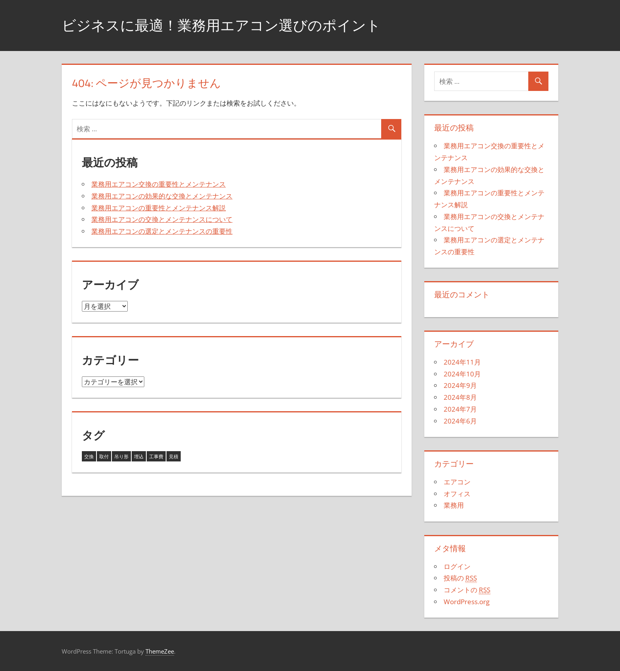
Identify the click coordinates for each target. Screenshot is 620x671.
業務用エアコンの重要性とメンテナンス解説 (158, 207)
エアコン (457, 481)
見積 (173, 456)
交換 (89, 456)
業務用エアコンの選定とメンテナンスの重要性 (161, 231)
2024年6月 (460, 420)
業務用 (454, 505)
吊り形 (121, 456)
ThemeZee (160, 651)
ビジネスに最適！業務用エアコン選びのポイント (221, 25)
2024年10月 (462, 373)
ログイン (457, 566)
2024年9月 (460, 385)
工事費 (156, 456)
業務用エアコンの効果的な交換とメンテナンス (161, 195)
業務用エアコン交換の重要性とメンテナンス (158, 184)
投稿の (460, 578)
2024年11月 (462, 362)
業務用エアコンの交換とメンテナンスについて (161, 219)
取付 (104, 456)
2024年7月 (460, 409)
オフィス (457, 493)
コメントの (467, 590)
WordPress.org (467, 601)
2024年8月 (460, 397)
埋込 (139, 456)
